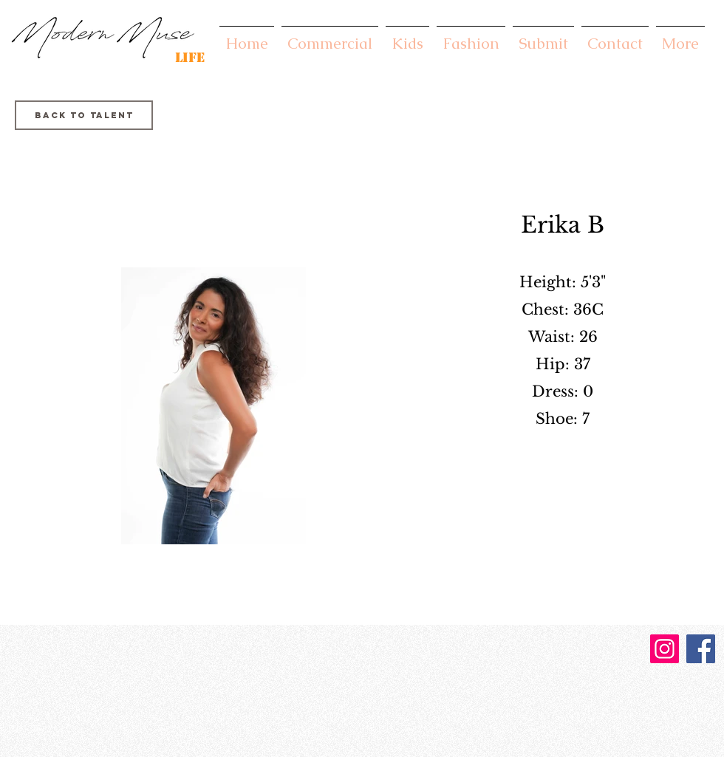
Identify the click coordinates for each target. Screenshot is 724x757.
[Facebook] (700, 648)
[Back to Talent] (84, 115)
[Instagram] (664, 648)
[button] (330, 36)
